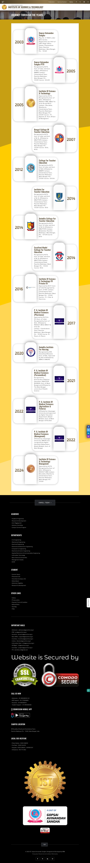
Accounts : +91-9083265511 (19, 702)
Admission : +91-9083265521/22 (20, 698)
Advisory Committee (17, 525)
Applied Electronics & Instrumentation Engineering (26, 553)
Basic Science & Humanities (19, 557)
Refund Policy (15, 604)
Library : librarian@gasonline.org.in (21, 641)
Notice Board (15, 581)
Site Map (14, 606)
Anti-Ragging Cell (17, 523)
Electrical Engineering (18, 544)
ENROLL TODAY (45, 502)
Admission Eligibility (17, 583)
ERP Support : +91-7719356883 (20, 700)
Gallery (14, 598)
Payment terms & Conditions (45, 853)
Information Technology (18, 555)
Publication (52, 2)
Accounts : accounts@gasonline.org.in (22, 634)
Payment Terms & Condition (19, 602)
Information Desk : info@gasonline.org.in (23, 643)
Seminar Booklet (62, 2)
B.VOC (13, 562)
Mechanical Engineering (18, 542)
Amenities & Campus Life (19, 579)
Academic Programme (18, 518)
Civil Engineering (16, 540)
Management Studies (18, 559)
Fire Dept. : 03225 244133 (19, 745)
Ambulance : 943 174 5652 (19, 749)
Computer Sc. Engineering (19, 548)
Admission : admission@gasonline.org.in (23, 630)
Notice (71, 2)
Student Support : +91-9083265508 (21, 705)
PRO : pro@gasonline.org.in (19, 632)
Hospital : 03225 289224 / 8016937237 (22, 747)
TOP (44, 844)
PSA (64, 851)
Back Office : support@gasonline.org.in (22, 636)
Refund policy (55, 853)
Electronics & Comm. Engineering (21, 551)
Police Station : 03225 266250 (20, 743)
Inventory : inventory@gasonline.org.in (22, 639)
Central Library (16, 574)
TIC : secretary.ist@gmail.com (20, 650)
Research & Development (19, 521)
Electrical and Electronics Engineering (22, 546)
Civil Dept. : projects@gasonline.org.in (22, 647)
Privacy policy (16, 600)
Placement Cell (16, 576)
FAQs (13, 609)
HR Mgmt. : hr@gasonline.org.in (20, 645)
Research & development (19, 585)
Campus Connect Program (19, 527)
